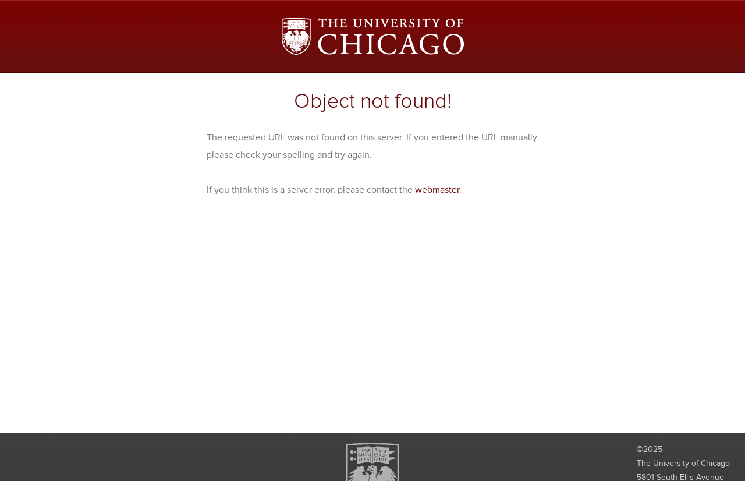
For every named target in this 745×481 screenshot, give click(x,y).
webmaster (437, 190)
